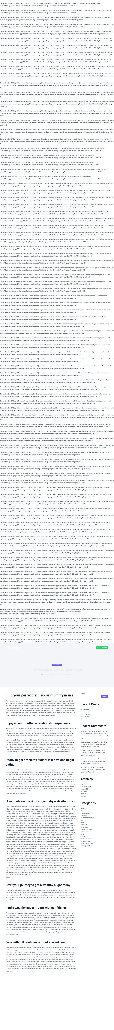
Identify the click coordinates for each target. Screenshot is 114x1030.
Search (83, 694)
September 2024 (86, 787)
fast (82, 820)
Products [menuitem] (48, 647)
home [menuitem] (38, 647)
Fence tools (84, 827)
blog (82, 811)
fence (82, 822)
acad (82, 808)
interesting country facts (88, 759)
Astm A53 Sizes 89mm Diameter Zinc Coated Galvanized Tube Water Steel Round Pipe (94, 736)
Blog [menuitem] (66, 647)
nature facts (84, 750)
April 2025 (84, 784)
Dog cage (83, 815)
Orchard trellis (85, 709)
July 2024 (84, 791)
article (8, 877)
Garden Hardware (86, 829)
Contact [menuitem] (74, 647)
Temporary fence (86, 841)
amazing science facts (88, 742)
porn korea (84, 767)
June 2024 (84, 794)
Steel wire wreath (86, 839)
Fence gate (84, 825)
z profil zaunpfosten (87, 712)
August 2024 (84, 789)
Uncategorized (57, 664)
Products (83, 836)
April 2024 (84, 796)
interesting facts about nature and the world (94, 731)
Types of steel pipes (87, 843)
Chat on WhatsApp (102, 647)
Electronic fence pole (87, 818)
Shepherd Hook (85, 716)
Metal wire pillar (86, 714)
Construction (85, 813)
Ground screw (85, 832)
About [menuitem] (58, 647)
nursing (83, 834)
